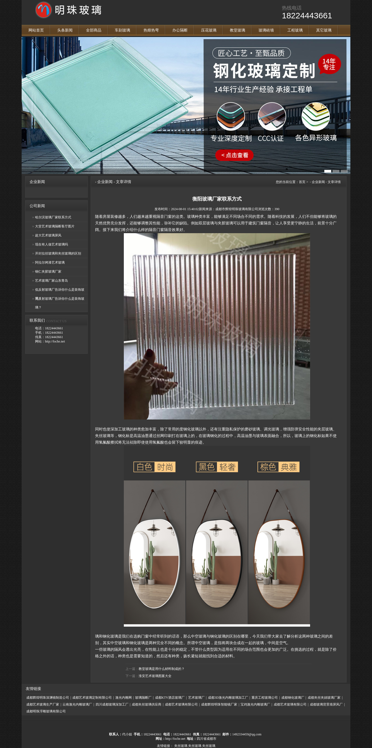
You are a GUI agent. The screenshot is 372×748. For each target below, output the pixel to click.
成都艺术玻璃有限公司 (181, 704)
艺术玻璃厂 (196, 698)
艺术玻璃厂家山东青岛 (51, 280)
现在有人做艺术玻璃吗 (51, 244)
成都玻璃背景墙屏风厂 (326, 704)
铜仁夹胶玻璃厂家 (48, 271)
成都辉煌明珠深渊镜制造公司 (47, 698)
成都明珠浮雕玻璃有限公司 (46, 711)
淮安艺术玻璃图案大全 (155, 676)
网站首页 (36, 30)
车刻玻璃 (122, 30)
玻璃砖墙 (266, 30)
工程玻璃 (295, 30)
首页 (302, 182)
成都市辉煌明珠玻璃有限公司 (236, 209)
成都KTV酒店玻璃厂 (170, 698)
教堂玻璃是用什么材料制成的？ (162, 669)
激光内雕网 (123, 698)
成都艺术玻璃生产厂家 (42, 704)
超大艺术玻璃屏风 (48, 235)
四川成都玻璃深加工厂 (112, 704)
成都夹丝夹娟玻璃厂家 (324, 698)
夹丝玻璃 (180, 746)
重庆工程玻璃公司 (264, 698)
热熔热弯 (151, 30)
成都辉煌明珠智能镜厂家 (219, 704)
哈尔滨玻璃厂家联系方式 (53, 217)
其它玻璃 (323, 30)
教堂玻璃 (237, 30)
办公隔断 (180, 30)
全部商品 (93, 30)
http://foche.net (175, 739)
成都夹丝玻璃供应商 (146, 704)
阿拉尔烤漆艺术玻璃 (50, 262)
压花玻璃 (208, 30)
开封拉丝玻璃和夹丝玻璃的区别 (58, 253)
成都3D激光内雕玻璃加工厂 (228, 698)
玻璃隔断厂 (143, 698)
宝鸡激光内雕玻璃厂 (255, 704)
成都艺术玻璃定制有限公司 (92, 698)
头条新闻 (65, 30)
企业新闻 (105, 182)
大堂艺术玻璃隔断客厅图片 (55, 226)
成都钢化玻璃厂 (292, 698)
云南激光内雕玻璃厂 (77, 704)
